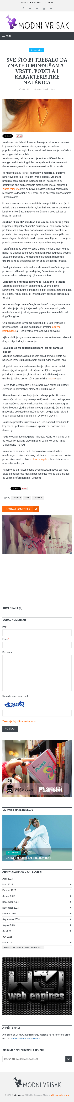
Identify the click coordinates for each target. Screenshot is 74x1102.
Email (5, 639)
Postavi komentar (22, 509)
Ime (4, 627)
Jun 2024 (7, 937)
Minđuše (17, 497)
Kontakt (49, 2)
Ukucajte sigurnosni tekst (15, 696)
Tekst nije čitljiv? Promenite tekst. (19, 721)
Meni (8, 36)
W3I (52, 1095)
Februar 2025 (9, 890)
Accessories (36, 50)
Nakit (27, 497)
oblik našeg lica (40, 459)
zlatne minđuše (11, 189)
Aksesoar (37, 497)
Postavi (10, 728)
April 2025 (7, 878)
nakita (51, 378)
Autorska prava (62, 1095)
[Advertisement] (37, 577)
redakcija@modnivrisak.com (25, 1038)
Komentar (7, 652)
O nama (24, 2)
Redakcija (37, 2)
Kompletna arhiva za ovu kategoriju (23, 947)
